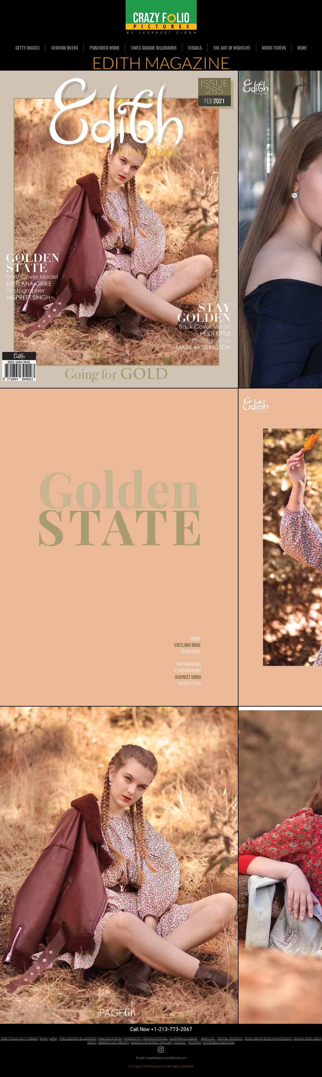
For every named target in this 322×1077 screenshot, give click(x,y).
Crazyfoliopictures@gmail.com (165, 1058)
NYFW (44, 1038)
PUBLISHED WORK (110, 1038)
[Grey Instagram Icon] (161, 1049)
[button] (64, 48)
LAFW (53, 1038)
